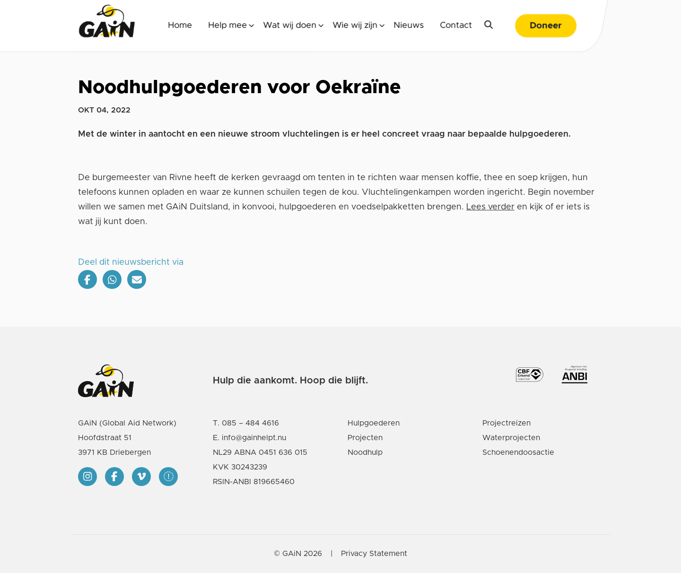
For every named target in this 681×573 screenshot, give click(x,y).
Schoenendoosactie (518, 452)
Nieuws (408, 25)
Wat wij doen (289, 25)
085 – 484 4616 (250, 423)
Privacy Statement (374, 553)
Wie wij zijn (354, 25)
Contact (456, 25)
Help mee (227, 25)
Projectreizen (506, 423)
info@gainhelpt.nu (254, 438)
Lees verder (490, 207)
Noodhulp (365, 452)
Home (180, 25)
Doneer (546, 25)
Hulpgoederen (374, 423)
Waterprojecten (511, 438)
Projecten (365, 438)
